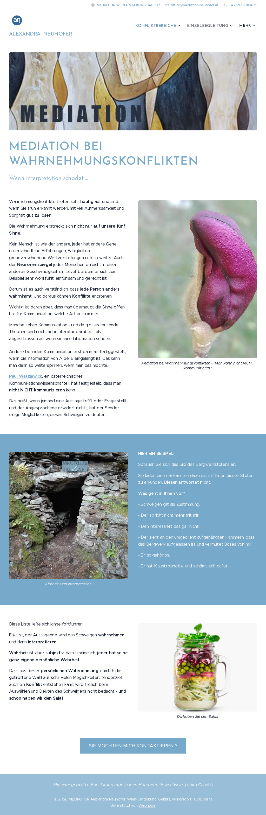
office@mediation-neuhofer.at (194, 5)
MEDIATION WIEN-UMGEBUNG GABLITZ (128, 5)
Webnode (146, 805)
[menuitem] (160, 26)
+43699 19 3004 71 (243, 5)
